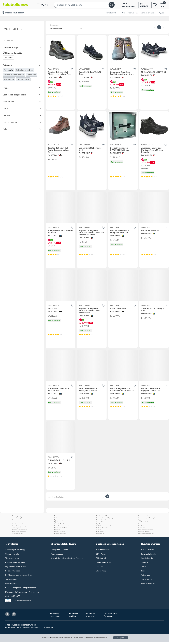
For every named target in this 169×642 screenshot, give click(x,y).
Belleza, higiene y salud (14, 75)
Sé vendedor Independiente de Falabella (67, 558)
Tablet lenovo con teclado (104, 525)
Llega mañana (8, 57)
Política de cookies (73, 614)
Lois (13, 522)
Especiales (31, 75)
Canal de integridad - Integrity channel (21, 587)
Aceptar (120, 637)
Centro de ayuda (12, 554)
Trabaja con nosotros (59, 550)
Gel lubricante (58, 518)
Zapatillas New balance (61, 524)
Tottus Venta (146, 579)
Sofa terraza (15, 520)
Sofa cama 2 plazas (17, 533)
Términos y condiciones (55, 614)
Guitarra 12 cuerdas (102, 527)
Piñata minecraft (101, 520)
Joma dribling (100, 522)
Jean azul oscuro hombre (19, 529)
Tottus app (145, 575)
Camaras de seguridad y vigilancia (147, 518)
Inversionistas (11, 583)
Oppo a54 (141, 520)
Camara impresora (143, 524)
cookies (104, 638)
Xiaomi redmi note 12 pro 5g (104, 518)
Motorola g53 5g (101, 531)
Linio (143, 571)
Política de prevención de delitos (18, 575)
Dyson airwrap (58, 520)
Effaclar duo (141, 525)
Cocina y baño (23, 79)
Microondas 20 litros (60, 527)
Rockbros (57, 529)
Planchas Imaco (58, 516)
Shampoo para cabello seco (146, 533)
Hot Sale (99, 566)
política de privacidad (91, 638)
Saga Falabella (147, 558)
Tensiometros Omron (144, 516)
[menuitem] (110, 13)
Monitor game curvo (60, 533)
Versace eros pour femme (145, 529)
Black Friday (101, 571)
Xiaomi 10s (141, 527)
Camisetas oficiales (143, 531)
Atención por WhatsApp (15, 550)
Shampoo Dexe (100, 533)
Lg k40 (98, 524)
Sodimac (144, 562)
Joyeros (98, 529)
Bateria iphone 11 (101, 516)
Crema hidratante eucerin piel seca (63, 525)
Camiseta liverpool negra (19, 525)
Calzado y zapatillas (24, 70)
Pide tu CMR (101, 558)
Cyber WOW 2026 (103, 562)
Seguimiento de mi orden (15, 566)
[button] (84, 4)
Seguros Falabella (148, 554)
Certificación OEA (12, 596)
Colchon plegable (59, 531)
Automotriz (9, 79)
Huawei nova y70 (17, 518)
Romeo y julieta (16, 527)
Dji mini (56, 522)
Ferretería (8, 70)
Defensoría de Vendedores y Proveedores (22, 592)
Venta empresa (57, 554)
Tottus (143, 566)
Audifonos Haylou (143, 522)
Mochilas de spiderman (19, 531)
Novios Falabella (103, 550)
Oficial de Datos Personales (110, 614)
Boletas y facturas (12, 571)
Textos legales (11, 579)
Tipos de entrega (12, 558)
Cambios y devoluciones (15, 562)
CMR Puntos (101, 554)
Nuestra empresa (148, 583)
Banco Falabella (147, 550)
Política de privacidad (90, 614)
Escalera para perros (18, 516)
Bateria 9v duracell (17, 524)
